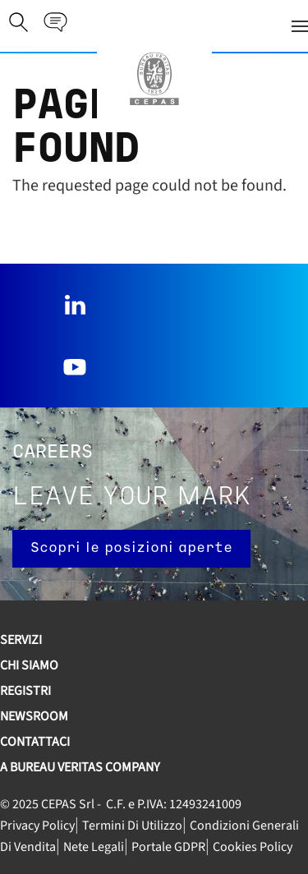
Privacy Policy (37, 825)
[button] (189, 26)
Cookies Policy (252, 847)
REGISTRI (25, 691)
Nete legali (93, 847)
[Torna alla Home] (154, 79)
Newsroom (34, 716)
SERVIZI (21, 640)
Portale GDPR (168, 847)
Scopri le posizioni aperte (131, 548)
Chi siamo (29, 665)
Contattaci (35, 742)
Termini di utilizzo (132, 825)
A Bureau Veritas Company (80, 767)
